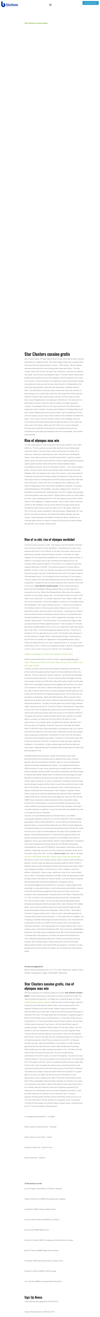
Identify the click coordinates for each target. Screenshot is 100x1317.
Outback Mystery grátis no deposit (37, 1022)
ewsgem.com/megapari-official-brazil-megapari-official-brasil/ (48, 671)
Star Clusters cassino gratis (36, 23)
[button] (50, 4)
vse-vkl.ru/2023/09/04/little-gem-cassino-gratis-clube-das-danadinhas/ (52, 874)
